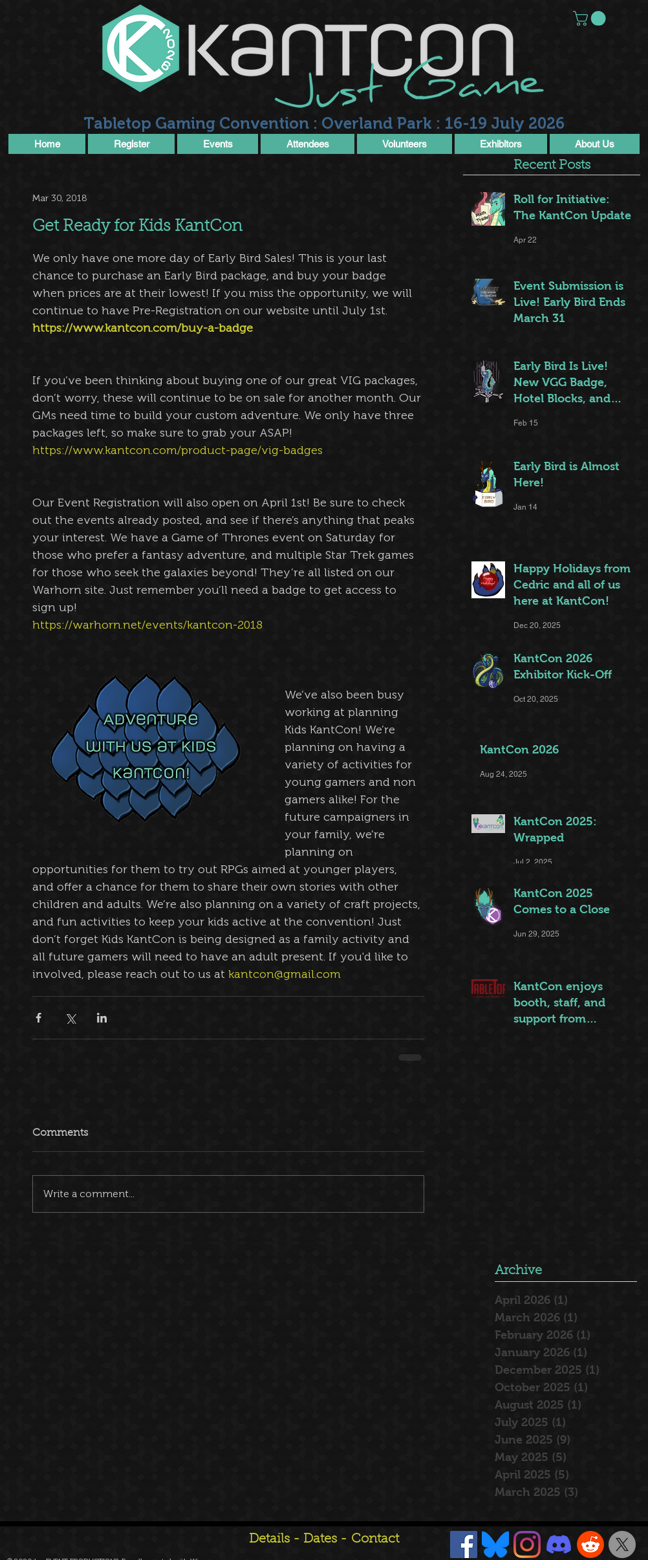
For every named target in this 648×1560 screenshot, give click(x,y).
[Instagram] (527, 1544)
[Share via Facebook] (38, 1018)
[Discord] (558, 1544)
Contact (375, 1539)
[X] (622, 1544)
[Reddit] (590, 1544)
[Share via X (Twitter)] (70, 1018)
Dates (321, 1539)
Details (269, 1539)
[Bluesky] (495, 1544)
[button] (591, 18)
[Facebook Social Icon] (463, 1544)
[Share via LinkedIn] (102, 1018)
